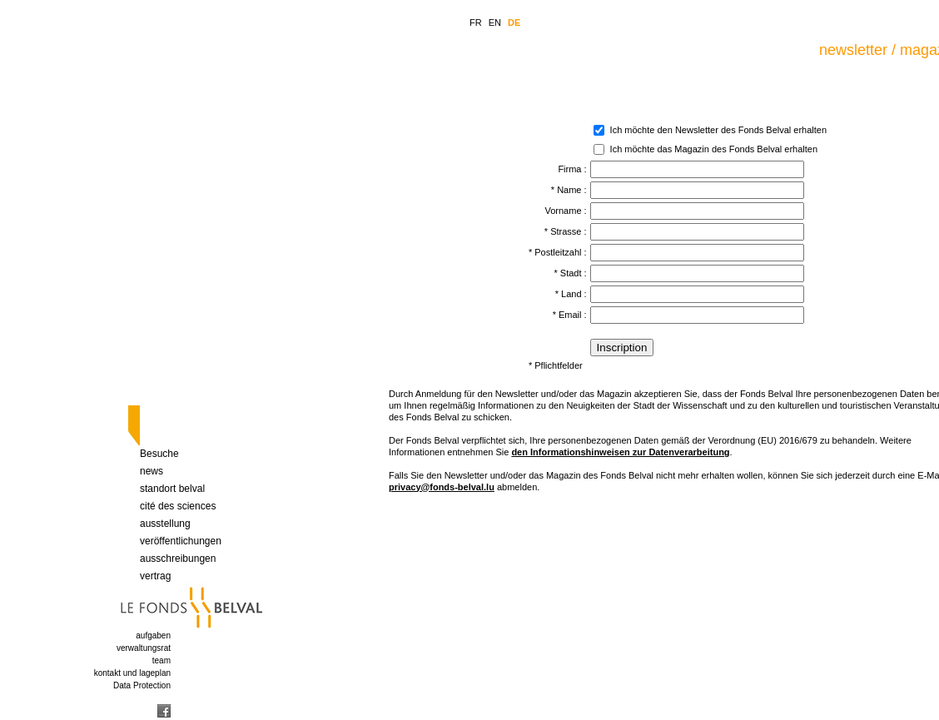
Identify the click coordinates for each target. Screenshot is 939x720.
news (151, 471)
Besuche (159, 453)
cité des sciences (178, 506)
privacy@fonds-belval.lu (441, 487)
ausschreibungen (178, 558)
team (161, 660)
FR (476, 22)
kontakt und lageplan (132, 673)
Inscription (622, 347)
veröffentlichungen (180, 541)
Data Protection (142, 685)
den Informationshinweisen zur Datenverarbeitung (620, 452)
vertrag (155, 576)
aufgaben (153, 635)
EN (495, 22)
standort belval (172, 488)
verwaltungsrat (144, 648)
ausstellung (165, 523)
